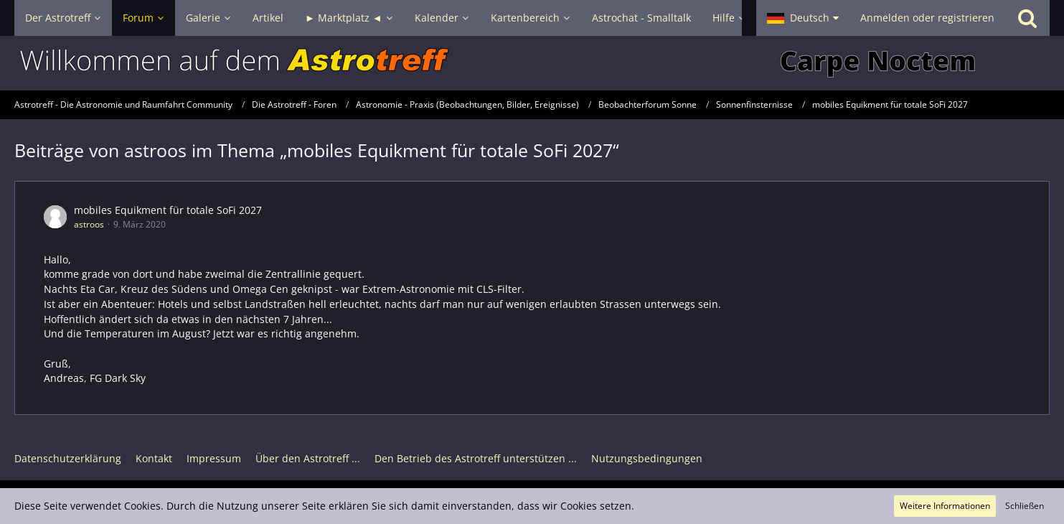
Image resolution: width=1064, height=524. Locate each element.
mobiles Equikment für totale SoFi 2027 (168, 210)
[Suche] (1027, 18)
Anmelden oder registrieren (927, 17)
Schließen (1024, 506)
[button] (802, 18)
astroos (89, 224)
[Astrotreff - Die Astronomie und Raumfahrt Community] (532, 63)
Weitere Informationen (945, 506)
